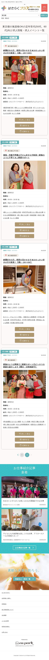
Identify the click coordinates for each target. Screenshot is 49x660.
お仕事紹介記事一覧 (24, 548)
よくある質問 (5, 621)
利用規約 (4, 604)
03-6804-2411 (33, 9)
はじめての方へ (6, 592)
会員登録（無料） (6, 598)
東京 (2, 18)
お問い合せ (5, 632)
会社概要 (4, 615)
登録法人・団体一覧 (24, 579)
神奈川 (7, 18)
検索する (44, 15)
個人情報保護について (7, 609)
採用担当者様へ (6, 626)
